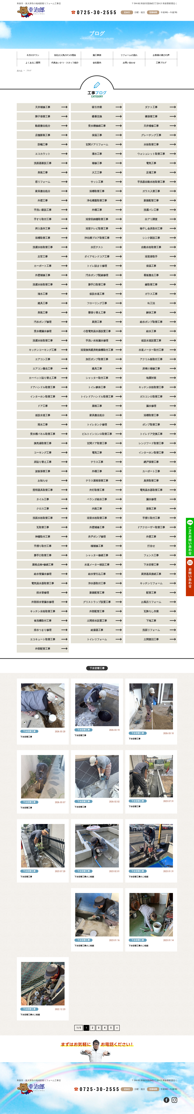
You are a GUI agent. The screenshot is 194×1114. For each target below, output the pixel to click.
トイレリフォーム (97, 639)
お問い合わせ (129, 62)
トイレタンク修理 (97, 424)
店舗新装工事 (42, 135)
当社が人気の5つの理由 (65, 55)
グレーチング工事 (151, 135)
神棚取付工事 (42, 536)
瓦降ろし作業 (151, 611)
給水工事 (151, 331)
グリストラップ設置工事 (97, 601)
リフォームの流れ (129, 55)
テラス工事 (97, 461)
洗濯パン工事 (151, 209)
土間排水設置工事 (97, 620)
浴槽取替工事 (96, 191)
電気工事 (151, 163)
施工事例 (97, 55)
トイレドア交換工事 (151, 433)
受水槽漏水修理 (42, 331)
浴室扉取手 (151, 256)
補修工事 (97, 163)
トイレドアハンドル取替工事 (97, 396)
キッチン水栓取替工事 (151, 387)
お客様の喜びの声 (161, 55)
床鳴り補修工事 (151, 368)
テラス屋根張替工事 (97, 480)
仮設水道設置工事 (151, 340)
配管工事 (151, 592)
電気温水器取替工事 (151, 489)
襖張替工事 (151, 116)
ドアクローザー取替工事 (151, 527)
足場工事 (151, 172)
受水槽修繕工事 (97, 125)
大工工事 (97, 172)
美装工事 (43, 172)
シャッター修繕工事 (97, 555)
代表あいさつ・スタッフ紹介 (65, 62)
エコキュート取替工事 (42, 639)
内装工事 (97, 508)
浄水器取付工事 (97, 583)
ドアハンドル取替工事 (42, 387)
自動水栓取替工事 (151, 247)
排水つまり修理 (42, 629)
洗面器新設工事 (42, 163)
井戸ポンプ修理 (97, 536)
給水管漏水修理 (42, 573)
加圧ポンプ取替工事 (97, 359)
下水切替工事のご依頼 (87, 876)
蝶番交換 (97, 116)
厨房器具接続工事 (151, 573)
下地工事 (151, 620)
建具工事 (43, 303)
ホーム (19, 70)
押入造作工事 (42, 228)
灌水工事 (97, 153)
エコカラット (42, 153)
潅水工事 (43, 293)
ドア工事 (43, 405)
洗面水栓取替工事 (43, 517)
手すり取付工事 (42, 219)
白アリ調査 (151, 219)
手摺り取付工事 (151, 517)
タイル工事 (42, 499)
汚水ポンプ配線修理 (97, 275)
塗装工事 (151, 508)
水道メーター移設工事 (96, 564)
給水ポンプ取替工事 (151, 321)
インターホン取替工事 (42, 396)
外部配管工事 (96, 611)
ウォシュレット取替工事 (151, 153)
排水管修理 (42, 592)
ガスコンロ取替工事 (151, 396)
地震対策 (151, 377)
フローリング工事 (97, 303)
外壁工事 (43, 200)
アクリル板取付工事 (151, 359)
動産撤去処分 (42, 125)
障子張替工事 (42, 116)
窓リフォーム (42, 181)
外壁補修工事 (42, 275)
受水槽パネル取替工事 (42, 433)
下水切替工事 (151, 564)
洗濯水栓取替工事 (43, 247)
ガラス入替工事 (151, 191)
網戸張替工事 (151, 461)
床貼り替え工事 (42, 461)
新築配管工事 (151, 200)
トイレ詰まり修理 (97, 265)
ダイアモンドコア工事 (96, 256)
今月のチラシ (33, 55)
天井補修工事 (42, 107)
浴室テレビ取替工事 (97, 228)
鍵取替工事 (151, 284)
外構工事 (97, 209)
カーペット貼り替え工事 (42, 377)
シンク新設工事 (151, 237)
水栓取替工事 (151, 144)
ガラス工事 (151, 293)
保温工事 (97, 135)
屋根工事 (97, 405)
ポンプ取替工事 (151, 424)
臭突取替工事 (151, 480)
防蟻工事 (43, 144)
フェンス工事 (151, 555)
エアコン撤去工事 (43, 368)
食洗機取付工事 (42, 620)
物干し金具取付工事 (151, 228)
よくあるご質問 (33, 62)
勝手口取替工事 (97, 284)
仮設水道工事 (96, 293)
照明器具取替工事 (43, 489)
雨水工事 (43, 424)
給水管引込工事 (97, 573)
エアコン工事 (42, 359)
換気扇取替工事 (42, 443)
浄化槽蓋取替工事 (97, 200)
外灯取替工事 (96, 489)
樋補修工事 (97, 545)
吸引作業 (97, 107)
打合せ (151, 545)
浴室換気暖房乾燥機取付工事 (97, 349)
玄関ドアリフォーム (97, 144)
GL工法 (151, 303)
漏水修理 (151, 405)
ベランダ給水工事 (97, 499)
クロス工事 (42, 508)
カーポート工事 (42, 265)
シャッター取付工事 (97, 377)
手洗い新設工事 (42, 209)
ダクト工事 (151, 107)
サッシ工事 (97, 181)
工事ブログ (161, 62)
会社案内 (97, 62)
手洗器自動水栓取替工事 (151, 181)
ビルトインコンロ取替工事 (97, 433)
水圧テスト (97, 247)
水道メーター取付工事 (151, 349)
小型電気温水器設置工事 (97, 331)
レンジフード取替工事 (151, 443)
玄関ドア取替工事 (97, 443)
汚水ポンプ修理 (42, 321)
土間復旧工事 (151, 639)
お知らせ (43, 480)
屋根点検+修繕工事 (42, 564)
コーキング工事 (42, 452)
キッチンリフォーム (151, 583)
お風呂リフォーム (151, 601)
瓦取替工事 (42, 527)
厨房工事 (97, 321)
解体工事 (151, 312)
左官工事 (43, 256)
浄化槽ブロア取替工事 (96, 237)
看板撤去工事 (151, 275)
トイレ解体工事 (97, 387)
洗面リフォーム (151, 629)
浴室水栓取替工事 (97, 517)
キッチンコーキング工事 (42, 349)
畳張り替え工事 (97, 312)
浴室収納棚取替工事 (97, 219)
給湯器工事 (97, 629)
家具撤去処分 (42, 191)
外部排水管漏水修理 (42, 601)
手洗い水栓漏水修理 (97, 340)
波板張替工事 (42, 471)
